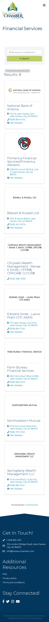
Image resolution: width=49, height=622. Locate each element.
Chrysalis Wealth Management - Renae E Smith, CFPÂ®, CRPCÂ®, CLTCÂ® (23, 268)
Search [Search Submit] (24, 58)
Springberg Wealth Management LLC (21, 472)
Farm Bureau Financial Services (20, 369)
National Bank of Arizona (19, 107)
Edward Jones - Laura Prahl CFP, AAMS (23, 315)
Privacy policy (10, 578)
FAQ (5, 574)
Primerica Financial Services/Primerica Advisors (21, 161)
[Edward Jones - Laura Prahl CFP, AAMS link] (24, 298)
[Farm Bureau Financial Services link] (24, 352)
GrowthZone (31, 505)
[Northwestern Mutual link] (24, 405)
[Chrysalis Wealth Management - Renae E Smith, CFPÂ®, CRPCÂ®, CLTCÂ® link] (24, 247)
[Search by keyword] (24, 52)
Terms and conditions (13, 582)
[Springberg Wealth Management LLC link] (24, 455)
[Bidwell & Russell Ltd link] (24, 197)
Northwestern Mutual (23, 420)
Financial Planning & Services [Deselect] (17, 71)
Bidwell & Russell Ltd (23, 213)
